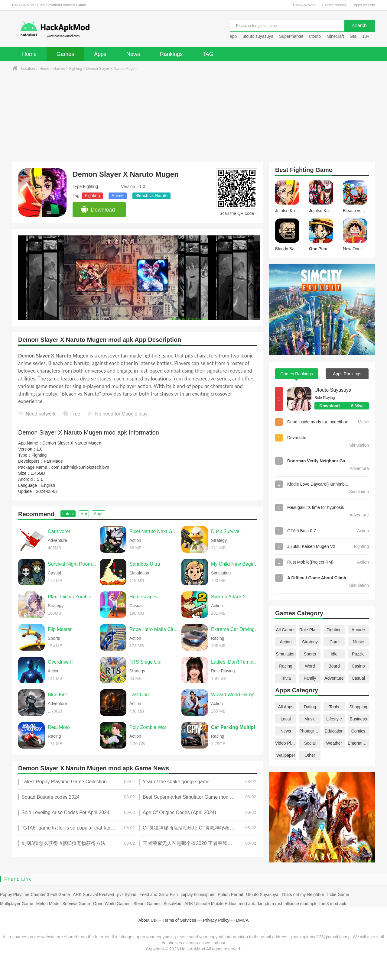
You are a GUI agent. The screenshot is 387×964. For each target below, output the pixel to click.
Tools (334, 706)
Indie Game (338, 894)
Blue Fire (57, 694)
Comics (358, 731)
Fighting (75, 68)
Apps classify (364, 5)
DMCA (242, 920)
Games (65, 54)
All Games (286, 629)
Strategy (310, 641)
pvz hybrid (126, 894)
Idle (334, 654)
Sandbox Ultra (144, 564)
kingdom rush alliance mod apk (287, 903)
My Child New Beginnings (235, 564)
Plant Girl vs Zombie (69, 596)
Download (97, 209)
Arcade (358, 629)
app (233, 36)
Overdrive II (60, 662)
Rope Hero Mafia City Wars (153, 629)
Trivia (286, 678)
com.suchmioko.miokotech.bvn (80, 467)
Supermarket (291, 36)
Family (310, 678)
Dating (310, 706)
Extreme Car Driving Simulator (235, 629)
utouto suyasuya (257, 36)
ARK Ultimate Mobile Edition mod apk (219, 903)
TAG (208, 54)
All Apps (286, 706)
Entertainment (358, 743)
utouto (315, 36)
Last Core (139, 694)
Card (334, 641)
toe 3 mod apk (332, 903)
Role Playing (309, 629)
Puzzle (358, 654)
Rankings (171, 54)
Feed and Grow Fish (158, 894)
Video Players (285, 743)
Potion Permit (230, 894)
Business (358, 719)
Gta (353, 36)
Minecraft (335, 36)
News (133, 54)
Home (29, 54)
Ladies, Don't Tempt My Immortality (235, 662)
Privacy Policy (216, 920)
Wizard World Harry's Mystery (235, 694)
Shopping (358, 706)
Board (334, 666)
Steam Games (146, 903)
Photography (309, 731)
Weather (334, 743)
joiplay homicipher (198, 894)
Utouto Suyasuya (332, 390)
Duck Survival (226, 531)
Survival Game (76, 903)
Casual (358, 678)
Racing (285, 666)
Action (286, 641)
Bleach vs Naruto (151, 195)
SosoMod (172, 903)
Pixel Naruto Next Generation (153, 531)
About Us (147, 920)
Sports (310, 654)
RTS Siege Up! (145, 662)
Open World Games (111, 903)
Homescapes (143, 596)
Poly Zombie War (147, 727)
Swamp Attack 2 (228, 596)
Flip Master (60, 629)
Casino (358, 666)
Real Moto (59, 727)
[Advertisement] (193, 117)
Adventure (334, 678)
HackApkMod (303, 5)
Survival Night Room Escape (72, 564)
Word (310, 666)
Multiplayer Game (16, 903)
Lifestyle (334, 719)
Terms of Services (179, 920)
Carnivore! (59, 531)
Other (309, 755)
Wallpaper (285, 755)
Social (310, 743)
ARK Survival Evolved (93, 894)
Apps (100, 54)
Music (358, 641)
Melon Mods (47, 903)
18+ (365, 36)
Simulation (285, 654)
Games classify (334, 5)
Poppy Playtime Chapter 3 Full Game (35, 894)
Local (286, 719)
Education (334, 731)
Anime (118, 195)
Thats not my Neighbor (302, 894)
